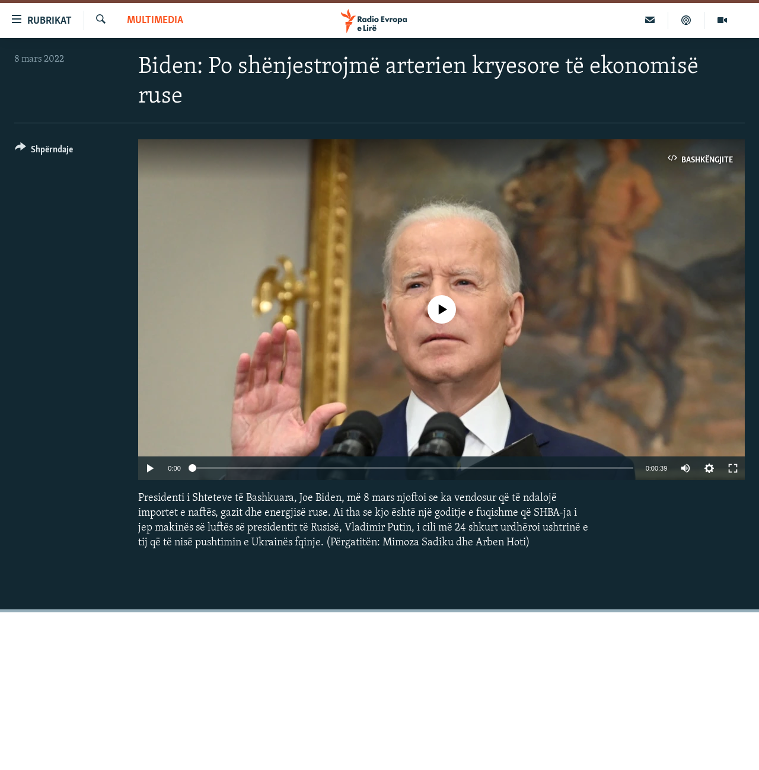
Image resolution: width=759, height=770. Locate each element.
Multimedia (155, 20)
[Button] (44, 151)
